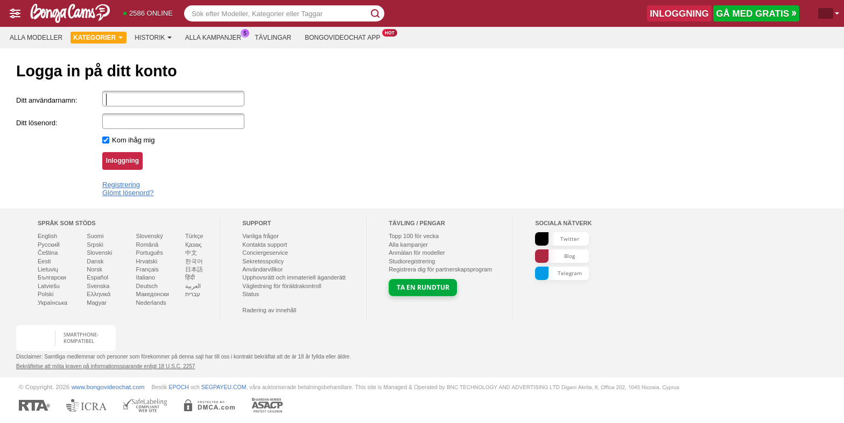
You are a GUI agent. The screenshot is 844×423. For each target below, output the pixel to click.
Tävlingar (273, 37)
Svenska (98, 286)
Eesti (44, 261)
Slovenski (99, 252)
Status (250, 294)
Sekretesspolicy (263, 261)
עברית (192, 294)
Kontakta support (264, 244)
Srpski (95, 244)
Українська (52, 302)
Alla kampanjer (216, 36)
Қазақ (193, 244)
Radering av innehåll (269, 310)
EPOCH (179, 387)
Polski (45, 294)
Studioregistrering (412, 261)
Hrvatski (147, 261)
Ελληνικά (98, 294)
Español (97, 277)
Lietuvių (48, 269)
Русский (49, 244)
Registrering (121, 185)
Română (147, 244)
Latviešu (49, 286)
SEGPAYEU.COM (224, 387)
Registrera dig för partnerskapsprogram (440, 269)
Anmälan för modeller (417, 252)
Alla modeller (36, 37)
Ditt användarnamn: (46, 100)
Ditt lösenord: (37, 123)
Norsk (94, 269)
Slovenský (149, 236)
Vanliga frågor (260, 236)
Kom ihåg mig (133, 140)
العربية (193, 286)
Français (147, 269)
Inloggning (122, 160)
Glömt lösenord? (127, 193)
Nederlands (151, 302)
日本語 (194, 269)
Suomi (95, 236)
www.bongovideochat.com (108, 386)
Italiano (145, 277)
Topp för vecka (414, 236)
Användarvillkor (262, 269)
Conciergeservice (265, 252)
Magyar (97, 302)
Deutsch (147, 286)
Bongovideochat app (345, 36)
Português (149, 252)
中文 (191, 252)
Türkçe (194, 236)
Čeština (48, 252)
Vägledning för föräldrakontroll (281, 286)
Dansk (95, 261)
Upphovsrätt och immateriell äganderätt (294, 277)
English (47, 236)
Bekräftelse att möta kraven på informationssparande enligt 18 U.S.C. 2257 (105, 366)
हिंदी (190, 277)
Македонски (152, 294)
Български (52, 277)
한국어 (194, 261)
